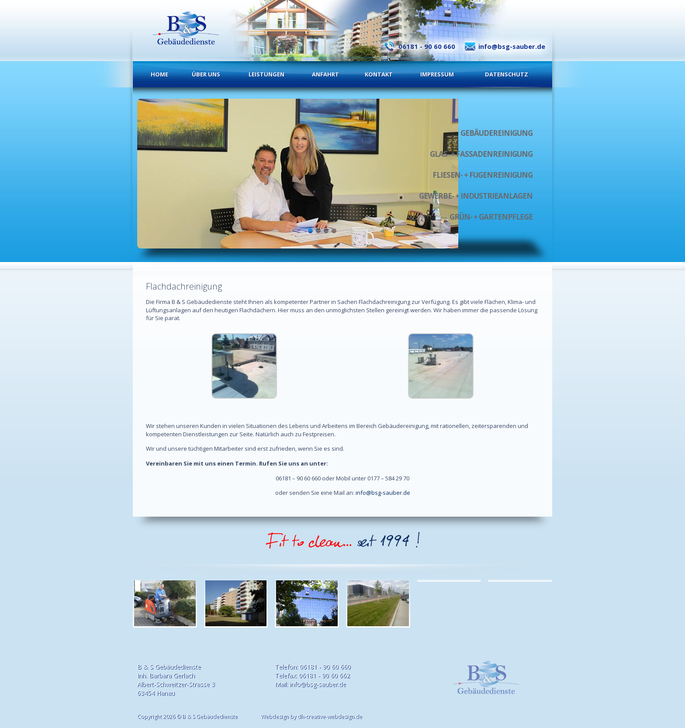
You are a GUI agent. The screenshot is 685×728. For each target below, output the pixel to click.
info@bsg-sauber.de (511, 46)
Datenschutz (506, 74)
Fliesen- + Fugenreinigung (482, 175)
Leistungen (266, 74)
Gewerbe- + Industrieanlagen (476, 196)
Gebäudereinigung (496, 133)
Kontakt (379, 74)
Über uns (206, 74)
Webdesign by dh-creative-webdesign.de (311, 716)
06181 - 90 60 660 (426, 46)
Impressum (437, 74)
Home (159, 74)
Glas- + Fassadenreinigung (481, 154)
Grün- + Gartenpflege (491, 217)
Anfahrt (325, 74)
